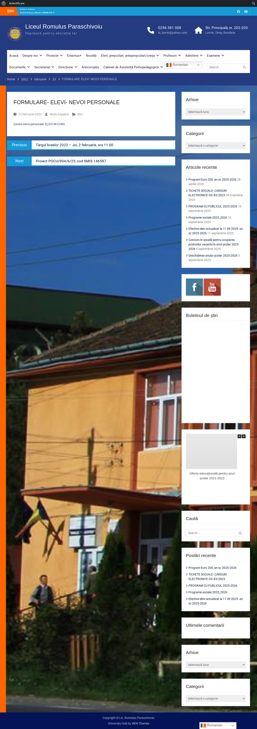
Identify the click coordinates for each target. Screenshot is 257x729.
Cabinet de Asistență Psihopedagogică (131, 67)
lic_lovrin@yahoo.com (172, 32)
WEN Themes (140, 723)
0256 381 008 (169, 28)
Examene (213, 56)
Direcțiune (65, 67)
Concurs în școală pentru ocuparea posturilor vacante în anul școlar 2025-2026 (213, 244)
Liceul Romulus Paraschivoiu (63, 26)
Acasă (13, 56)
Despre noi (30, 56)
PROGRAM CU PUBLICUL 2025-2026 (212, 206)
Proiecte (52, 56)
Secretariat (42, 67)
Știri (79, 114)
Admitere (191, 56)
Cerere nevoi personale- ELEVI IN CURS (39, 124)
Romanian (177, 65)
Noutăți (91, 56)
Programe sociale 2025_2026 (207, 217)
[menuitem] (3, 3)
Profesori (170, 56)
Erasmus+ (74, 56)
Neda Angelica (59, 114)
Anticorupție (90, 67)
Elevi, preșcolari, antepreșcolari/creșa (128, 56)
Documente (17, 67)
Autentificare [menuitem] (16, 3)
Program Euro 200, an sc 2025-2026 (212, 179)
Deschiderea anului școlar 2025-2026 (213, 255)
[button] (244, 436)
